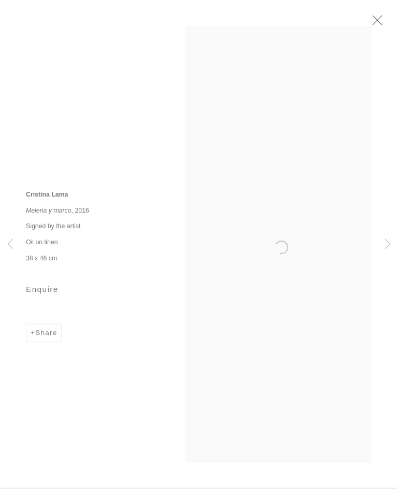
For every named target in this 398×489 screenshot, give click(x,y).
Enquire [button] (42, 292)
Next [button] (387, 244)
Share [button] (46, 336)
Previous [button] (10, 244)
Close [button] (379, 23)
